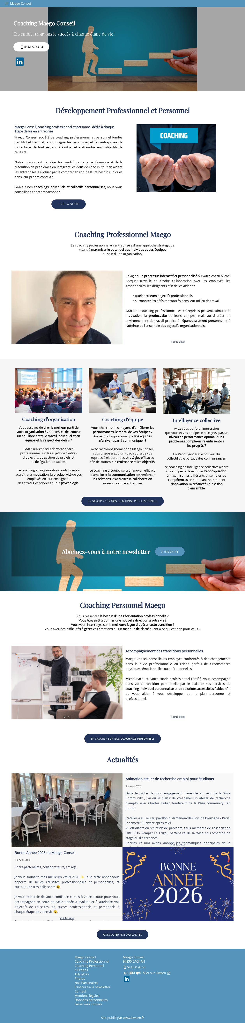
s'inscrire (169, 551)
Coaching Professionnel (92, 961)
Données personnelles (91, 1000)
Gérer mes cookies (88, 1004)
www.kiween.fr (133, 1018)
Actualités (82, 974)
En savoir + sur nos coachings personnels (122, 738)
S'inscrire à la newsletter (92, 987)
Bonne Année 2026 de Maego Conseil (45, 852)
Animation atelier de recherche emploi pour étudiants (170, 779)
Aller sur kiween (156, 973)
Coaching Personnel (89, 966)
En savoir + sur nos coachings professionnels (122, 501)
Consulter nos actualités (122, 934)
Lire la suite (68, 204)
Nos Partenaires (86, 983)
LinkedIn (20, 61)
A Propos (81, 970)
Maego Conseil (85, 957)
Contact (80, 991)
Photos (80, 978)
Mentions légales (87, 995)
